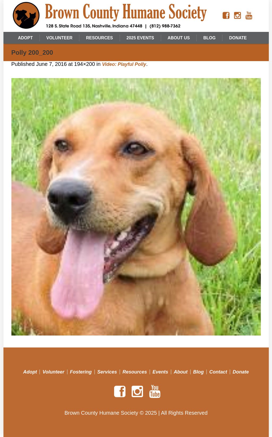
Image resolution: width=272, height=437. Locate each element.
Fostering (81, 372)
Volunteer (53, 372)
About (181, 372)
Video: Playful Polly (124, 64)
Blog (198, 372)
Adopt (30, 372)
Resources (135, 372)
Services (107, 372)
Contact (218, 372)
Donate (241, 372)
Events (160, 372)
